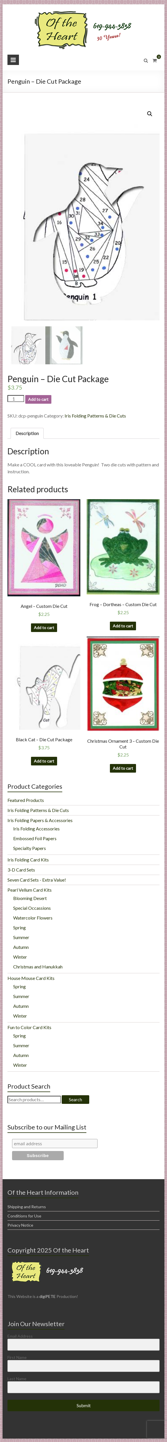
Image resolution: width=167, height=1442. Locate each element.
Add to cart (38, 398)
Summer (21, 936)
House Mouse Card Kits (31, 977)
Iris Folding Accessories (36, 828)
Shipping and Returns (26, 1206)
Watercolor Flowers (33, 917)
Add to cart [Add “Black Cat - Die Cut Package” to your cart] (44, 760)
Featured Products (25, 799)
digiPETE (47, 1295)
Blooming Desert (30, 897)
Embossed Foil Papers (35, 837)
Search (75, 1099)
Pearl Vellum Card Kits (29, 889)
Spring (19, 927)
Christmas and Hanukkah (38, 966)
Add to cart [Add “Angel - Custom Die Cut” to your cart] (44, 627)
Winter (20, 956)
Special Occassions (32, 907)
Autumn (21, 946)
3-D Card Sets (21, 869)
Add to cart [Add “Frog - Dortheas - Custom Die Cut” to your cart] (123, 625)
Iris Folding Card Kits (28, 859)
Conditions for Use (24, 1215)
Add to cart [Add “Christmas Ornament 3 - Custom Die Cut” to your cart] (123, 767)
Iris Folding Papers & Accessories (40, 819)
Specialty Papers (29, 847)
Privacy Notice (20, 1224)
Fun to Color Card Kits (29, 1026)
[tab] (27, 432)
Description (27, 432)
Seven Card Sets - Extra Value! (36, 879)
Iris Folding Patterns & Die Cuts (95, 415)
